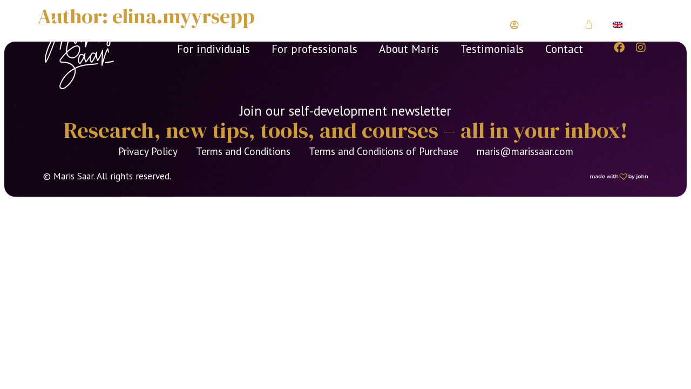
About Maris (409, 49)
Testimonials (492, 49)
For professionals (314, 49)
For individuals (213, 49)
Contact (564, 49)
